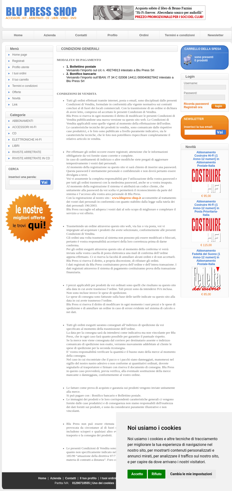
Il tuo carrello (20, 79)
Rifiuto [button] (157, 474)
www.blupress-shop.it (126, 198)
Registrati (18, 61)
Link (14, 104)
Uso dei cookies (103, 483)
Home (18, 35)
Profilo (112, 35)
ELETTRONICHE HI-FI (27, 139)
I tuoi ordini (19, 73)
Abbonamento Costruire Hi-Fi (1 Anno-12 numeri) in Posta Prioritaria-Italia (206, 208)
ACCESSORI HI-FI (24, 127)
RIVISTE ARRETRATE (26, 152)
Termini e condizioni (180, 35)
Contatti (81, 35)
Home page (19, 54)
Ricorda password (196, 104)
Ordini (143, 35)
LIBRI (15, 146)
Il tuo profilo (88, 478)
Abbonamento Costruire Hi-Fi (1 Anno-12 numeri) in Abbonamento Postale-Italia (206, 159)
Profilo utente (20, 67)
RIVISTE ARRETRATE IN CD (31, 158)
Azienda (50, 35)
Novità (16, 98)
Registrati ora (193, 107)
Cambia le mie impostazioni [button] (191, 474)
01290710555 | (82, 483)
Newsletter (216, 35)
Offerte (16, 92)
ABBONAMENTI (22, 121)
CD (14, 133)
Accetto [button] (137, 474)
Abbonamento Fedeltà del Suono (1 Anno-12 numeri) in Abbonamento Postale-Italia (206, 257)
